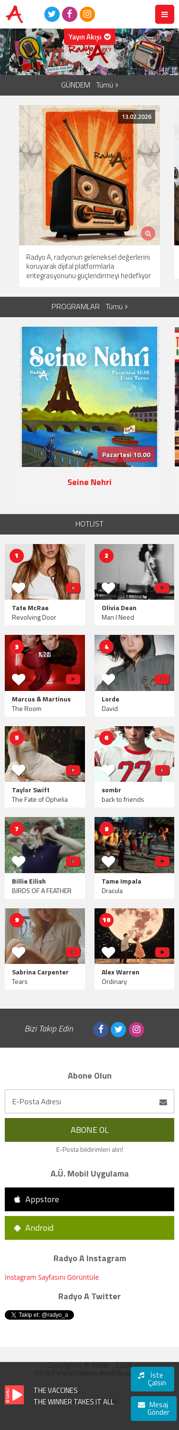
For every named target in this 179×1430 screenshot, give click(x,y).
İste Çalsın (152, 1379)
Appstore (36, 1199)
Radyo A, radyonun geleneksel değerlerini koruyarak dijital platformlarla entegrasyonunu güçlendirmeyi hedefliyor (88, 266)
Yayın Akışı (90, 36)
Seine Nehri (89, 482)
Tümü (107, 84)
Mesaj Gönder (153, 1408)
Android (33, 1227)
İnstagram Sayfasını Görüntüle (52, 1277)
